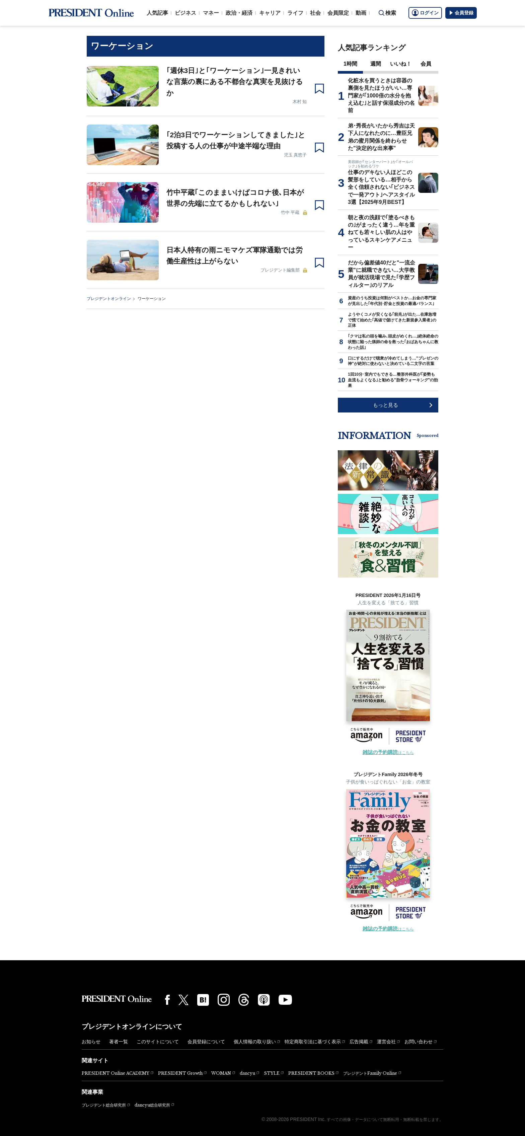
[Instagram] (224, 1000)
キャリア (270, 13)
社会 (315, 13)
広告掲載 (359, 1041)
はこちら (388, 752)
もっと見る (385, 405)
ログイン (425, 12)
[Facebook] (167, 1000)
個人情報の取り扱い (255, 1041)
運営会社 (386, 1041)
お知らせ (91, 1041)
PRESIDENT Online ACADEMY (115, 1073)
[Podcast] (264, 1000)
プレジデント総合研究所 (104, 1105)
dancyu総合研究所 (152, 1105)
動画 (361, 13)
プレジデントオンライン (109, 298)
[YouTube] (285, 999)
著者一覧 (118, 1041)
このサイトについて (158, 1041)
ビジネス (185, 13)
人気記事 (157, 13)
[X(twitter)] (183, 1000)
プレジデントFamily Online (370, 1073)
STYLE (272, 1073)
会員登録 (461, 12)
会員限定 (338, 13)
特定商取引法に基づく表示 (313, 1041)
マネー (211, 13)
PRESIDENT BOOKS (311, 1073)
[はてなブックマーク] (203, 1000)
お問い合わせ (418, 1041)
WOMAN (221, 1073)
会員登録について (206, 1041)
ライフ (295, 13)
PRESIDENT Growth (180, 1073)
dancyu (247, 1073)
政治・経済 (239, 13)
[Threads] (243, 1000)
